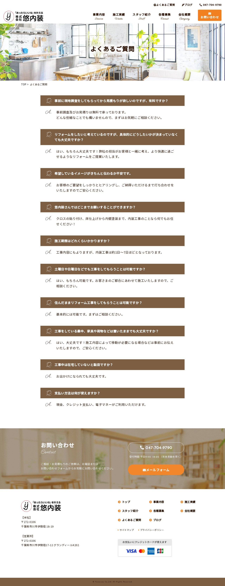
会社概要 (184, 16)
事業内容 (99, 16)
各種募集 (165, 16)
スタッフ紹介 (142, 16)
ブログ (187, 4)
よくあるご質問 (129, 520)
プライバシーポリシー (152, 530)
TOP (23, 84)
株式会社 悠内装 (23, 16)
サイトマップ (127, 530)
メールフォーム (156, 469)
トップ (124, 502)
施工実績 (119, 16)
